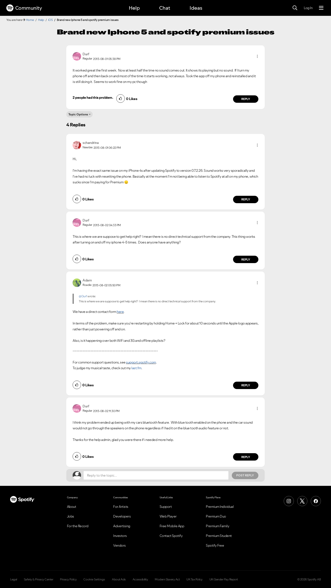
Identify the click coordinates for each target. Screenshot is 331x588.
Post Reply (245, 475)
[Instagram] (289, 501)
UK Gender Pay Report (223, 579)
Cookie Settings (94, 579)
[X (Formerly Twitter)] (302, 501)
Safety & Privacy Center (38, 579)
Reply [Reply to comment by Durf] (245, 99)
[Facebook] (316, 501)
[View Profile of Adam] (87, 280)
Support (166, 506)
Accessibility (140, 579)
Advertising (121, 526)
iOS (50, 20)
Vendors (119, 545)
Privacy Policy (68, 579)
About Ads (119, 579)
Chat (164, 7)
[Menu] (321, 8)
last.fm (136, 368)
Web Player (168, 516)
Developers (122, 516)
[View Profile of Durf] (86, 54)
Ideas (196, 7)
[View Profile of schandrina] (91, 142)
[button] (257, 56)
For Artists (120, 506)
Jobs (70, 516)
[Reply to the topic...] (156, 475)
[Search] (294, 8)
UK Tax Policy (194, 579)
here (120, 311)
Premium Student (219, 535)
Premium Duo (216, 516)
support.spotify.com (141, 362)
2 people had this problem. (93, 97)
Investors (120, 535)
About (71, 506)
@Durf (83, 296)
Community (24, 8)
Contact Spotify (171, 535)
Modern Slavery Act (167, 579)
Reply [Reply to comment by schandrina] (245, 199)
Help (134, 7)
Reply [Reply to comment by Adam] (245, 385)
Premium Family (217, 526)
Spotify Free (215, 545)
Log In (308, 7)
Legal (13, 579)
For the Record (77, 526)
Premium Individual (220, 506)
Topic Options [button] (78, 114)
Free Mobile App (172, 526)
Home (30, 20)
